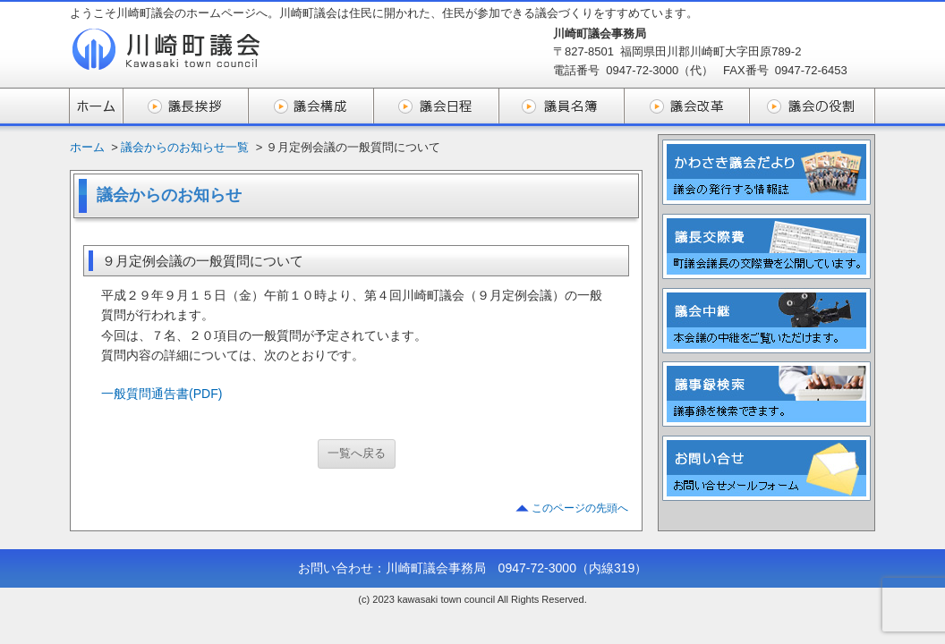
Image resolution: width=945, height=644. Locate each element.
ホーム (87, 147)
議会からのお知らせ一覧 (185, 147)
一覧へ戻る (357, 453)
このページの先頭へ (580, 508)
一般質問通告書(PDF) (161, 393)
